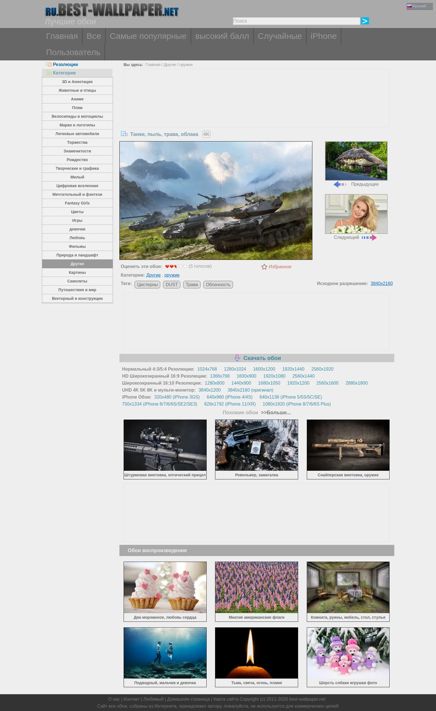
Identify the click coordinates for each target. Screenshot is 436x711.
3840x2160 (382, 283)
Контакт (132, 699)
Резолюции (62, 64)
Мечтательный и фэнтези (77, 194)
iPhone (324, 36)
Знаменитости (77, 151)
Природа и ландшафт (77, 255)
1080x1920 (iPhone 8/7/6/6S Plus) (297, 404)
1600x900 (246, 376)
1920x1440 (293, 369)
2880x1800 (356, 383)
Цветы (77, 211)
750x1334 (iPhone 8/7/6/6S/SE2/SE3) (159, 404)
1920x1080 (274, 376)
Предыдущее (356, 164)
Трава (192, 284)
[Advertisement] (256, 111)
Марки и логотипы (77, 125)
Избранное (280, 266)
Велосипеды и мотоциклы (77, 116)
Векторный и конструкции (77, 298)
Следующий (356, 217)
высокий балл (222, 36)
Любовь (77, 238)
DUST (172, 284)
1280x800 (214, 383)
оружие (186, 64)
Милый (77, 177)
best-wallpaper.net (307, 699)
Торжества (77, 142)
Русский (416, 6)
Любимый (153, 699)
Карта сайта (225, 699)
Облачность (218, 284)
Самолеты (77, 281)
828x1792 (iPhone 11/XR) (230, 404)
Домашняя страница (188, 699)
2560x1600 (327, 383)
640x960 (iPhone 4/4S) (230, 397)
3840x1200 (210, 390)
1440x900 (241, 383)
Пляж (77, 107)
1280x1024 (235, 369)
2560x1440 (304, 376)
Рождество (77, 159)
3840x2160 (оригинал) (250, 390)
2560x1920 (322, 369)
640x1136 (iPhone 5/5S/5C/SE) (291, 397)
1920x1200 (298, 383)
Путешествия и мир (77, 290)
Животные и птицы (77, 90)
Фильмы (77, 246)
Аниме (77, 99)
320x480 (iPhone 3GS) (177, 397)
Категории (61, 72)
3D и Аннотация (77, 81)
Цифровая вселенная (77, 185)
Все (94, 36)
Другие (77, 264)
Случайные (280, 36)
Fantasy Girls (77, 203)
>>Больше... (275, 412)
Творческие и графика (77, 168)
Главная (62, 36)
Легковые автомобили (77, 133)
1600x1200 (264, 369)
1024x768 (207, 369)
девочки (77, 229)
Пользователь (73, 52)
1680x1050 (269, 383)
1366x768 (220, 376)
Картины (77, 272)
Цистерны (147, 284)
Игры (77, 220)
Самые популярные (148, 36)
